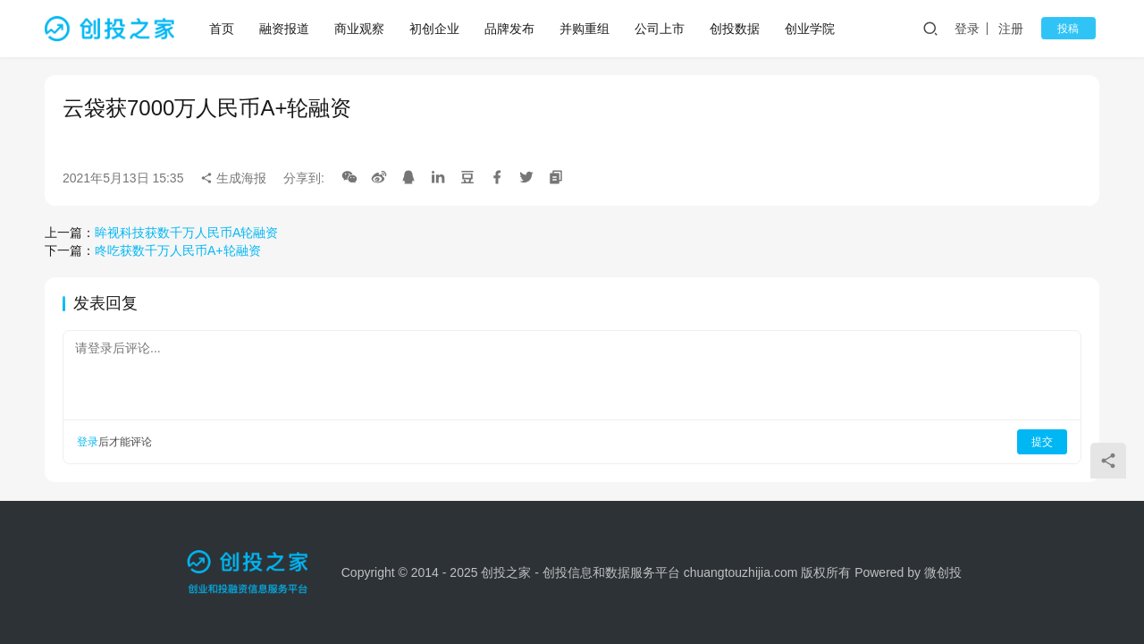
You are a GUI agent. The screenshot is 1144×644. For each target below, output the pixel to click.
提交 (1042, 442)
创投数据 (736, 28)
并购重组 (586, 28)
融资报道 (286, 28)
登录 (978, 28)
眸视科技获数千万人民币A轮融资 (186, 232)
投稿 (1074, 28)
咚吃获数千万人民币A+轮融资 (178, 250)
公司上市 (661, 28)
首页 (223, 28)
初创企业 (436, 28)
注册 (1022, 28)
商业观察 (361, 28)
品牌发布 (511, 28)
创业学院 (811, 28)
